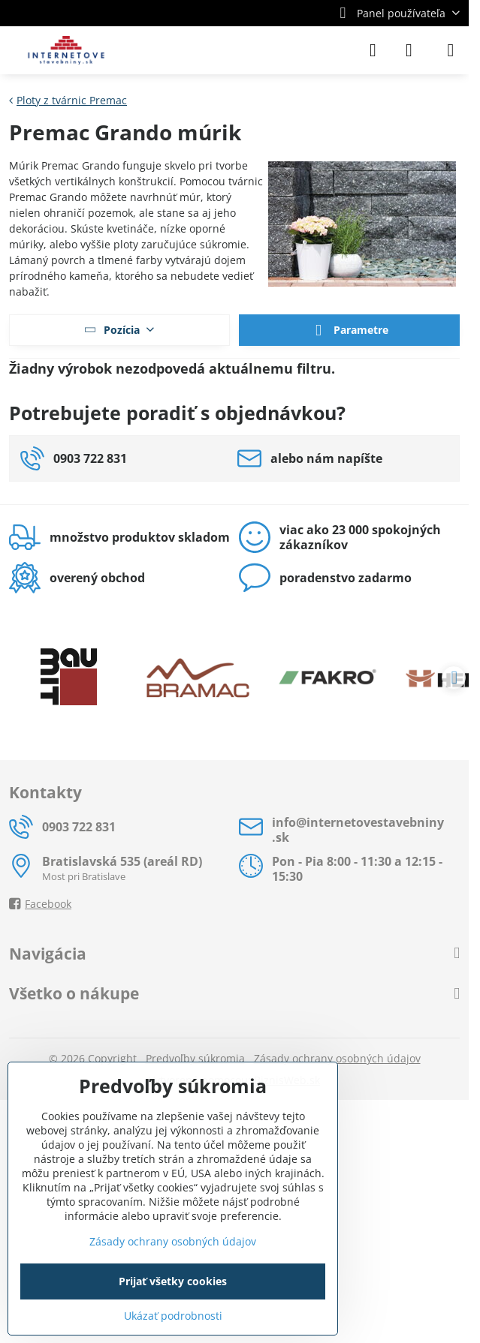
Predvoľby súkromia (195, 1058)
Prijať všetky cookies (173, 1281)
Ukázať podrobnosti (173, 1315)
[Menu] (451, 50)
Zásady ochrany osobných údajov (337, 1058)
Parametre (349, 331)
